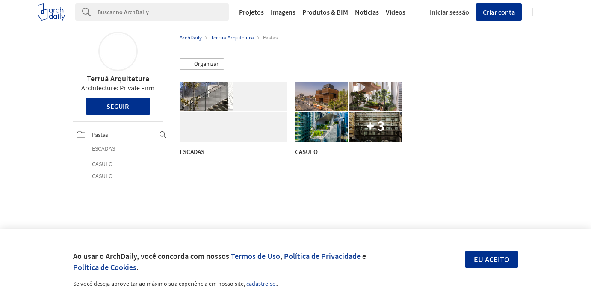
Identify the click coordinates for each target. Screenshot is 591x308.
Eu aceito (491, 259)
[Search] (163, 12)
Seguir (117, 106)
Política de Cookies (104, 267)
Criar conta (499, 12)
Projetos (251, 12)
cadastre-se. (261, 283)
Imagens (283, 12)
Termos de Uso (255, 256)
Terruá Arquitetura (118, 78)
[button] (202, 64)
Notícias (367, 12)
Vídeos (395, 12)
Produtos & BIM (325, 12)
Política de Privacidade (322, 256)
